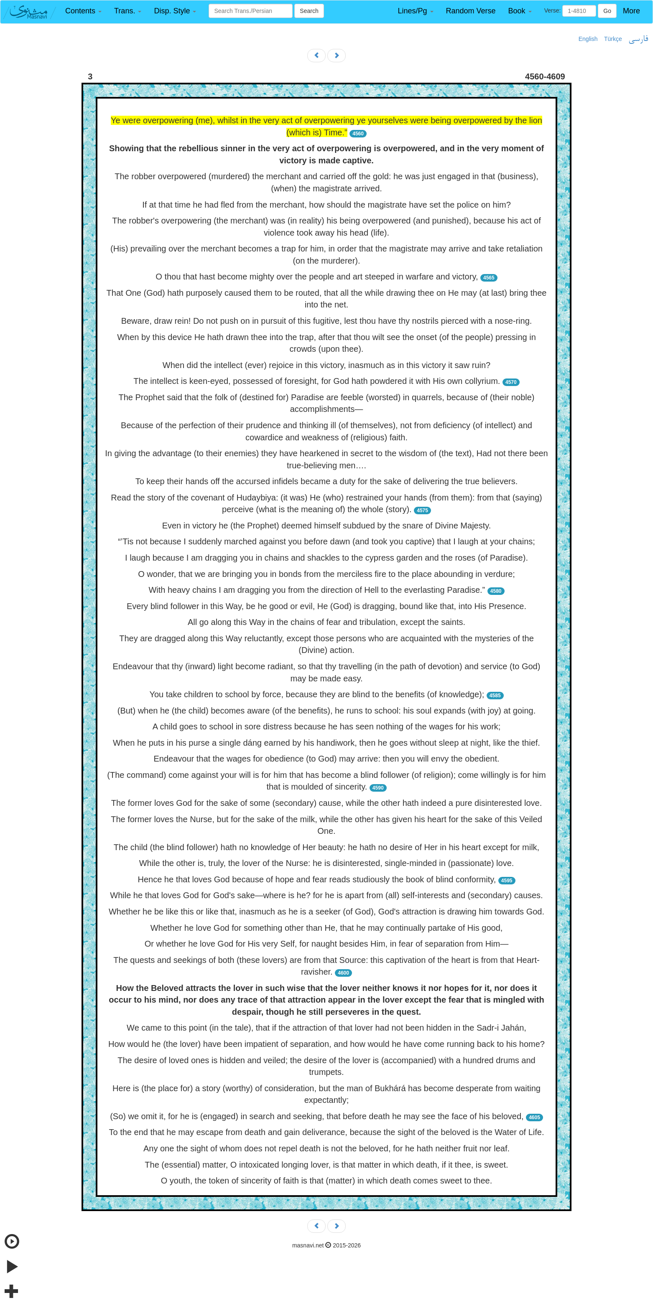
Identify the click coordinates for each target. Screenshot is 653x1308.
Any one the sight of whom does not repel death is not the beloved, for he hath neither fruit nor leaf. (326, 1148)
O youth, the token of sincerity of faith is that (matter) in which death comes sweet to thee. (326, 1180)
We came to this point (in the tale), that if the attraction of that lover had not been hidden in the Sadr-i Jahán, (326, 1027)
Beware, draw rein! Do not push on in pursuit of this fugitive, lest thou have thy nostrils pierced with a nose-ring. (326, 320)
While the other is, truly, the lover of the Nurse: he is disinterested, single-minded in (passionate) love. (326, 863)
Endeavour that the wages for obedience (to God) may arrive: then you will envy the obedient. (326, 758)
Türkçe (613, 39)
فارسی (638, 39)
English (588, 39)
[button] (83, 11)
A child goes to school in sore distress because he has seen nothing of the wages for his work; (327, 726)
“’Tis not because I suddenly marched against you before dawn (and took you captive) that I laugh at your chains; (326, 541)
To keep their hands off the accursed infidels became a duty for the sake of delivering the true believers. (326, 481)
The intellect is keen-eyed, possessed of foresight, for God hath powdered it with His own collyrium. (316, 381)
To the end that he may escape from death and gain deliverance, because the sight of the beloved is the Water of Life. (326, 1132)
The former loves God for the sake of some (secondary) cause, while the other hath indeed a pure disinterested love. (326, 803)
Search (309, 11)
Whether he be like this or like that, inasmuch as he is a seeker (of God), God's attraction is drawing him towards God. (326, 911)
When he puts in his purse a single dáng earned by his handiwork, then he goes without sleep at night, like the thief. (326, 742)
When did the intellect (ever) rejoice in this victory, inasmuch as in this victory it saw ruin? (326, 365)
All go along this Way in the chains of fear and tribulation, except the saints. (326, 622)
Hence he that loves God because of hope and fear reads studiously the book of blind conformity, (317, 879)
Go (607, 11)
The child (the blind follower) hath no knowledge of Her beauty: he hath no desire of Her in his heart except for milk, (326, 847)
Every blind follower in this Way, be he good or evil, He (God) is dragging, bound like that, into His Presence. (326, 606)
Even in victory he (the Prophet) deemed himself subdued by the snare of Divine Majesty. (326, 525)
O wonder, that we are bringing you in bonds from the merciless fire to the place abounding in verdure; (326, 574)
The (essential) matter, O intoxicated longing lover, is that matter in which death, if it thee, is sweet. (326, 1164)
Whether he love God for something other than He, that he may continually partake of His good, (326, 927)
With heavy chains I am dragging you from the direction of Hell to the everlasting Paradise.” (316, 589)
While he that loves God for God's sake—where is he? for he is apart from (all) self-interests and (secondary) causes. (326, 895)
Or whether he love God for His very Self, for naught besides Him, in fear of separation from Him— (326, 943)
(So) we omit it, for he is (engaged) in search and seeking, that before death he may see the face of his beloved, (316, 1116)
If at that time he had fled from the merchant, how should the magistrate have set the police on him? (326, 204)
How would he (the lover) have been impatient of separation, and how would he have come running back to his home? (326, 1044)
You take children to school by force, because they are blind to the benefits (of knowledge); (316, 694)
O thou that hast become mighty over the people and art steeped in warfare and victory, (317, 276)
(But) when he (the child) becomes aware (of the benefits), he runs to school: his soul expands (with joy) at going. (326, 710)
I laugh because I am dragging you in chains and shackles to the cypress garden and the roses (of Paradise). (326, 557)
